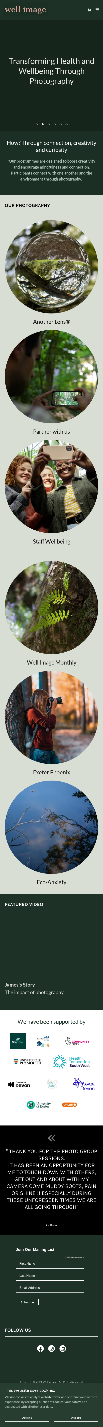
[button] (97, 10)
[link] (25, 10)
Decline (27, 1417)
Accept (76, 1417)
